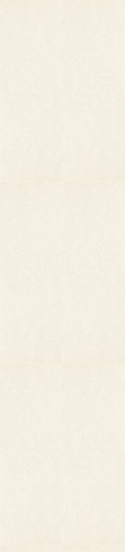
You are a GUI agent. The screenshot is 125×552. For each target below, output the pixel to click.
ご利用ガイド (98, 4)
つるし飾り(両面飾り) (42, 516)
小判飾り (38, 502)
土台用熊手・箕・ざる (43, 529)
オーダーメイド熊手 (16, 509)
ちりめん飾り (39, 523)
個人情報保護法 (85, 508)
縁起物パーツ (30, 507)
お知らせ (80, 4)
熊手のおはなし (62, 4)
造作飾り (38, 526)
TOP (27, 4)
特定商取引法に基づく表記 (80, 513)
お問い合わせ (116, 4)
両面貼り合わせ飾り (42, 519)
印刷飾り (38, 505)
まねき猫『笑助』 (15, 522)
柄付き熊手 (13, 502)
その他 (11, 505)
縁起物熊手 (5, 506)
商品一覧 (43, 4)
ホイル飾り (39, 509)
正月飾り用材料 (40, 512)
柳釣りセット (14, 518)
